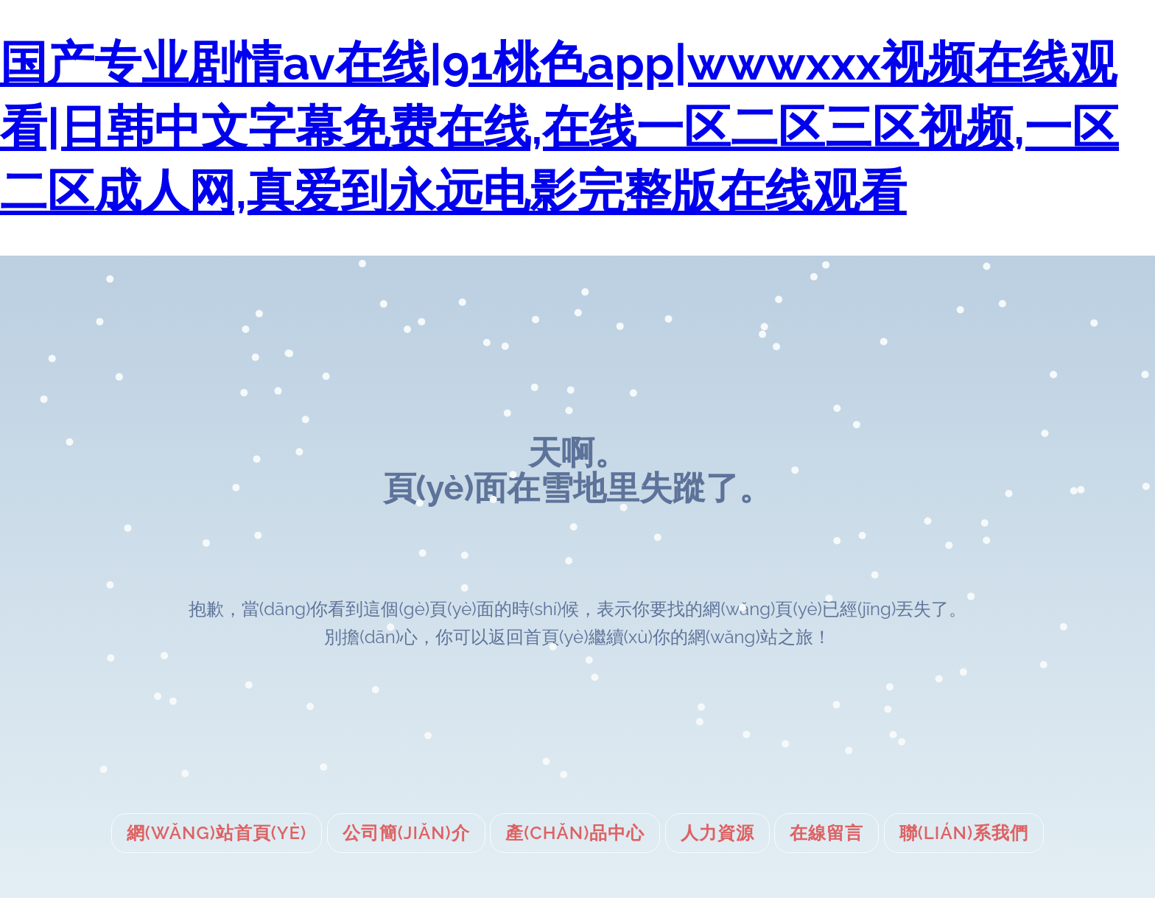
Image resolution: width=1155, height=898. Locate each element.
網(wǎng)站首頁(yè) (216, 832)
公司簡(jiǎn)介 (406, 832)
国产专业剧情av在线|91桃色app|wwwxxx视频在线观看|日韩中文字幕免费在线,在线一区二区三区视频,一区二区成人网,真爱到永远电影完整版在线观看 (559, 127)
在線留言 (826, 832)
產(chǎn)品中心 (575, 832)
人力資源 (717, 832)
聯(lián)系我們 (963, 832)
